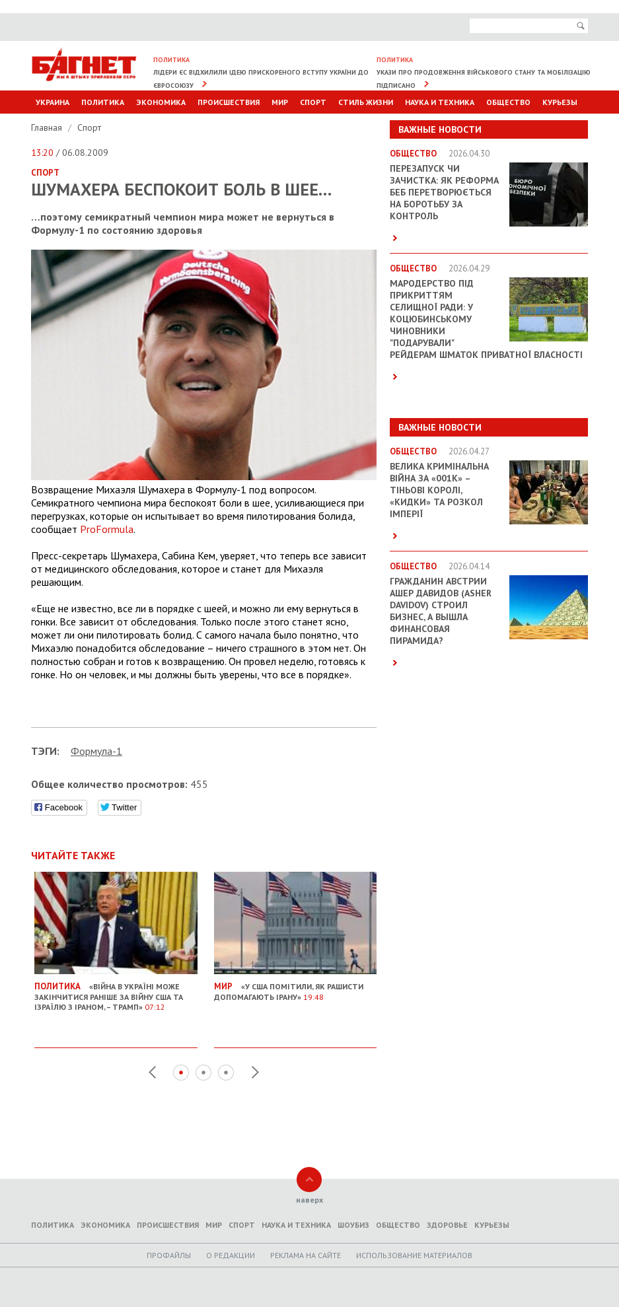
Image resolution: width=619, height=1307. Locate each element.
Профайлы (169, 1255)
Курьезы (559, 102)
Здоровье (447, 1225)
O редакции (230, 1255)
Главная (48, 127)
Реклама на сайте (305, 1255)
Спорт (313, 102)
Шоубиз (353, 1225)
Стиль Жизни (365, 102)
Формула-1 (96, 751)
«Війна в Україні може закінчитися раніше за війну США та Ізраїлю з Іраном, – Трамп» (116, 991)
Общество (508, 102)
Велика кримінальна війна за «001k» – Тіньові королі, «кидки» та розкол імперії (439, 490)
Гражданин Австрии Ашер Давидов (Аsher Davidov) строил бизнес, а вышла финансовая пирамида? (441, 611)
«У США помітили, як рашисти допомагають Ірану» (295, 986)
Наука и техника (439, 102)
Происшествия (229, 102)
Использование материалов (414, 1255)
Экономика (161, 102)
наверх (309, 1200)
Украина (52, 102)
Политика (102, 102)
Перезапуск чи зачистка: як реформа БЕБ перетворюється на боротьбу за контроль (444, 192)
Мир (280, 102)
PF (106, 529)
